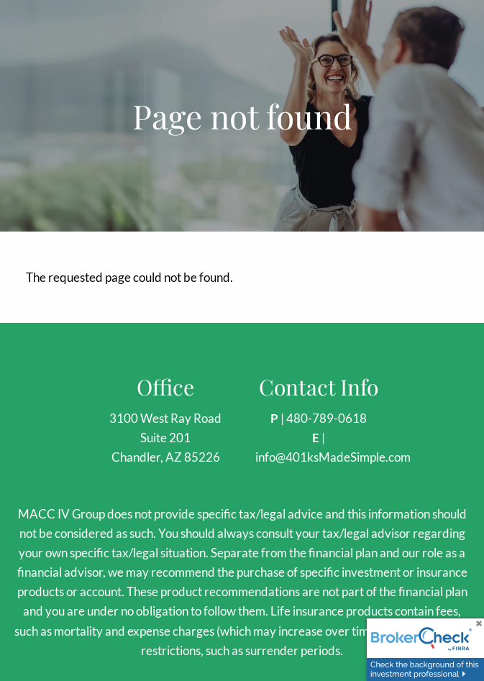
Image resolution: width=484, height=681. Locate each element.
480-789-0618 (326, 418)
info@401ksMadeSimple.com (333, 457)
